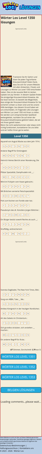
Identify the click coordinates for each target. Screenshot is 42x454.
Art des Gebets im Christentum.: (14, 318)
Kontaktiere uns (27, 448)
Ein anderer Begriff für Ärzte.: (13, 339)
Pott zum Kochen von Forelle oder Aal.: (17, 200)
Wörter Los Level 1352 (18, 367)
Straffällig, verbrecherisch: (11, 229)
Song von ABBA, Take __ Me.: (12, 299)
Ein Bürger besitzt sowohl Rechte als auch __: (19, 219)
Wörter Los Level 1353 (18, 377)
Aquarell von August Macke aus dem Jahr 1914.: (20, 141)
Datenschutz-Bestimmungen (12, 445)
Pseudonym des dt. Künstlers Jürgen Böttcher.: (20, 210)
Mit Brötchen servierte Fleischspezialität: (17, 191)
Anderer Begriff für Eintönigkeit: (14, 151)
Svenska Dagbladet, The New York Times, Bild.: (20, 290)
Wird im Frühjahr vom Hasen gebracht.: (17, 182)
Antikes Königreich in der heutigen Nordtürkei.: (20, 308)
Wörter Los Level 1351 (18, 356)
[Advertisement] (21, 52)
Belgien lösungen (21, 390)
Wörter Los (19, 451)
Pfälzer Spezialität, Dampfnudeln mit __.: (17, 172)
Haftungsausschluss (9, 448)
